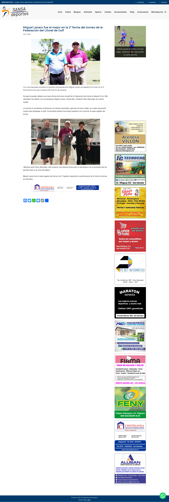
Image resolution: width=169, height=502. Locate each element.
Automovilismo (120, 12)
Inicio (60, 12)
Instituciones (142, 12)
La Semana (139, 2)
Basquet (77, 12)
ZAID (88, 500)
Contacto (163, 2)
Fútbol (68, 12)
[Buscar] (165, 12)
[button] (163, 496)
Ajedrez (98, 12)
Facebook (151, 2)
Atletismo (88, 12)
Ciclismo (108, 12)
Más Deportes (157, 12)
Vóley (132, 12)
